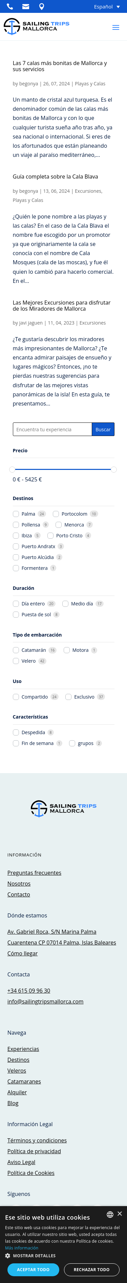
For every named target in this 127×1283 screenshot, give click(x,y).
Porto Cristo (69, 535)
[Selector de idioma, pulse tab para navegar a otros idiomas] (97, 6)
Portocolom (74, 514)
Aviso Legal (21, 1162)
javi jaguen (31, 322)
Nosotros (18, 883)
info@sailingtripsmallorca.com (45, 1001)
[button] (63, 1255)
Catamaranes (24, 1081)
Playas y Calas (90, 83)
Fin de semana (38, 743)
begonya (28, 83)
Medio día (82, 603)
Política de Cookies (31, 1173)
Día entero (33, 603)
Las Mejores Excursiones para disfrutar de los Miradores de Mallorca (62, 305)
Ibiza (27, 535)
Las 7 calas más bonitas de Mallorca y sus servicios (60, 66)
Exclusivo (84, 697)
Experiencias (23, 1049)
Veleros (16, 1070)
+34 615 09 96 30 (28, 990)
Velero (29, 661)
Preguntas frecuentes (34, 872)
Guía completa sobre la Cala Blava (55, 176)
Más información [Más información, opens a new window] (21, 1248)
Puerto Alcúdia (38, 557)
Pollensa (31, 524)
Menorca (74, 524)
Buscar (103, 429)
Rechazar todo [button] (92, 1269)
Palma (28, 514)
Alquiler (17, 1092)
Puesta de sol (36, 614)
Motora (80, 650)
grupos (85, 743)
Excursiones (88, 191)
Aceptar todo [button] (33, 1269)
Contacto (18, 894)
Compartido (35, 697)
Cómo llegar (22, 953)
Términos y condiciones (37, 1140)
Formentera (35, 568)
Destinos (18, 1059)
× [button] (119, 1214)
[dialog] (63, 1244)
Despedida (33, 732)
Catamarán (34, 650)
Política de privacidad (34, 1151)
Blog (13, 1103)
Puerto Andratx (38, 546)
